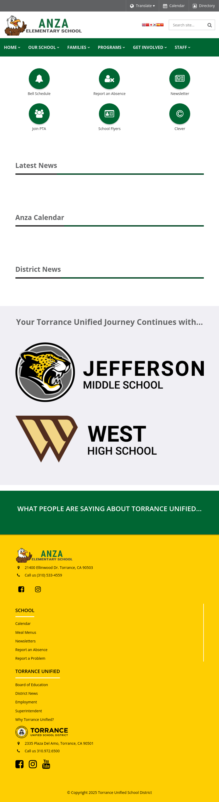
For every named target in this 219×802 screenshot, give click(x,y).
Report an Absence (31, 649)
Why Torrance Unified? (34, 719)
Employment (26, 701)
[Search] (210, 25)
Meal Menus (25, 632)
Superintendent (28, 710)
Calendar (23, 623)
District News (26, 693)
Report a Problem (30, 658)
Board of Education (31, 684)
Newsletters (25, 641)
